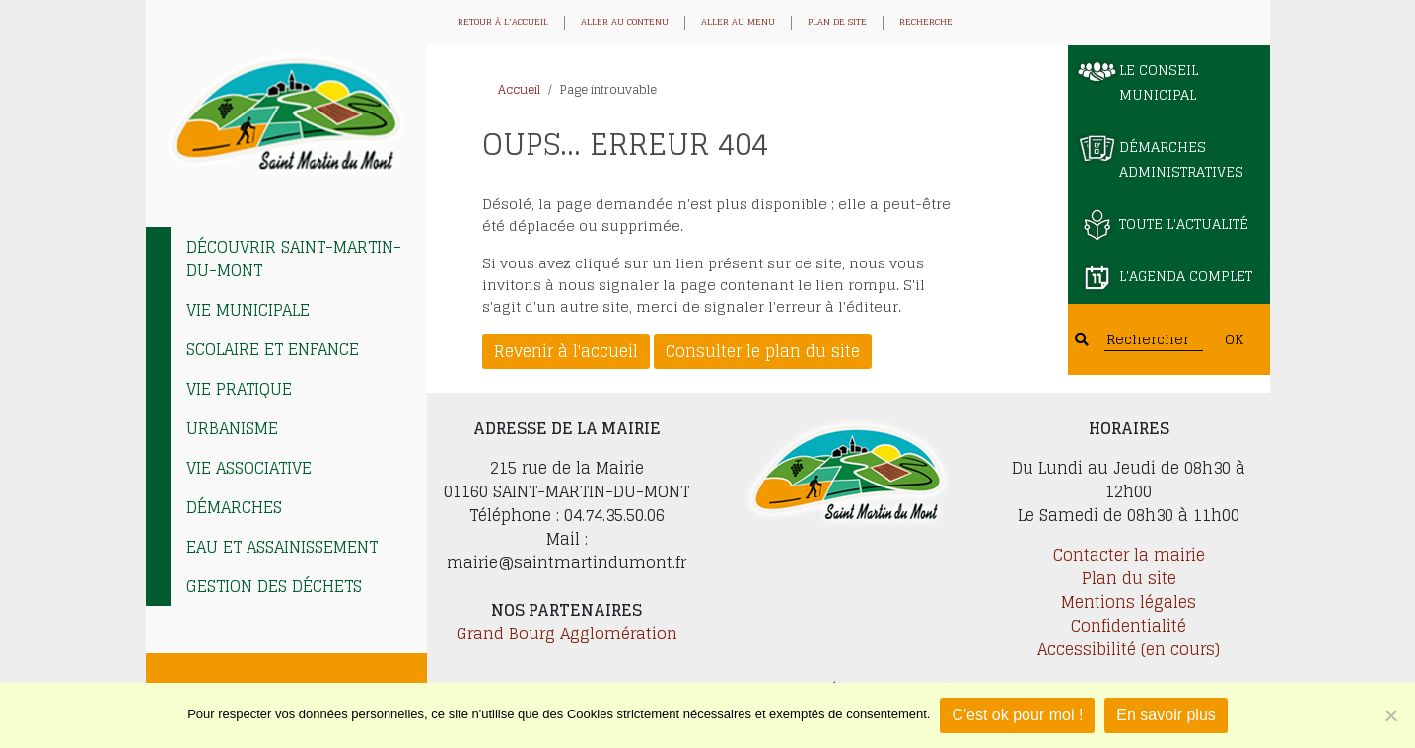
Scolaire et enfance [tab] (272, 349)
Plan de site (837, 23)
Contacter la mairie (1129, 554)
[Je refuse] (1390, 715)
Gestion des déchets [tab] (274, 586)
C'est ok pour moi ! (1017, 715)
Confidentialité (1128, 625)
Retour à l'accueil (503, 23)
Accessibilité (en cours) (1128, 649)
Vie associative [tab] (249, 468)
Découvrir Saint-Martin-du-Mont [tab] (293, 258)
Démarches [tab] (234, 507)
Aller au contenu (625, 23)
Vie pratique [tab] (239, 389)
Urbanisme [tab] (232, 428)
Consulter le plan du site (763, 351)
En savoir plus (1166, 715)
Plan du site (1129, 578)
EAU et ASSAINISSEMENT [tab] (282, 547)
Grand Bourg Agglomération (567, 633)
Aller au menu (738, 23)
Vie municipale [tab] (248, 310)
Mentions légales (1128, 602)
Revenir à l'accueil (566, 351)
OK (1234, 339)
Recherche (926, 23)
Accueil (519, 89)
